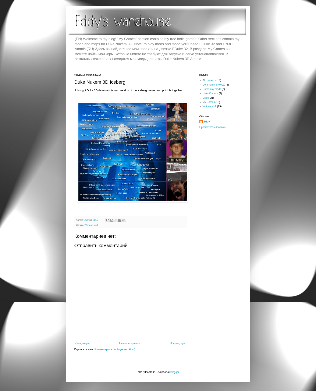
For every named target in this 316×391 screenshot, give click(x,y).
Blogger (174, 372)
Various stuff (91, 225)
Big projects (209, 80)
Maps (206, 97)
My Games (209, 102)
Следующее (82, 343)
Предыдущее (177, 343)
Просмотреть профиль (212, 127)
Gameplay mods (212, 89)
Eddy (207, 121)
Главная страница (130, 343)
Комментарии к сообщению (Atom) (115, 349)
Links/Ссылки (210, 93)
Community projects (214, 84)
